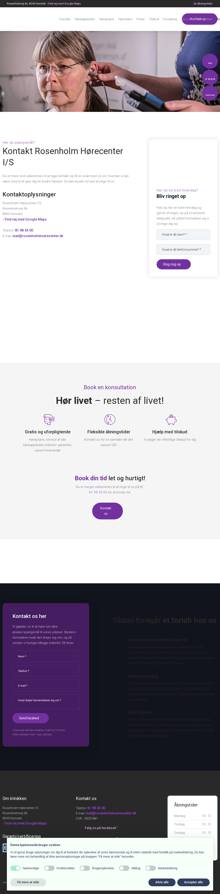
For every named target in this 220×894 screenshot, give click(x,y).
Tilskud (154, 19)
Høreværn (125, 19)
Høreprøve (106, 19)
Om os (186, 19)
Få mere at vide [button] (28, 882)
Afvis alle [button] (161, 882)
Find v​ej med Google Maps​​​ (64, 3)
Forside (65, 19)
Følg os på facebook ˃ (101, 828)
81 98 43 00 (24, 230)
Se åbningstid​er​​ (203, 3)
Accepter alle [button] (193, 882)
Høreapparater (85, 19)
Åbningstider (204, 19)
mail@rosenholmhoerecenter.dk (37, 236)
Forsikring (170, 19)
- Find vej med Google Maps (25, 219)
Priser (141, 19)
